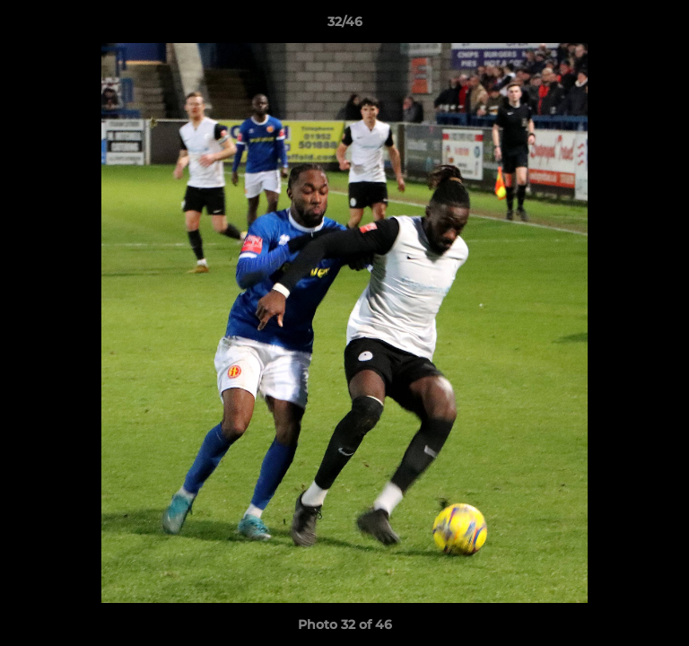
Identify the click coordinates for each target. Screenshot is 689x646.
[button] (667, 26)
